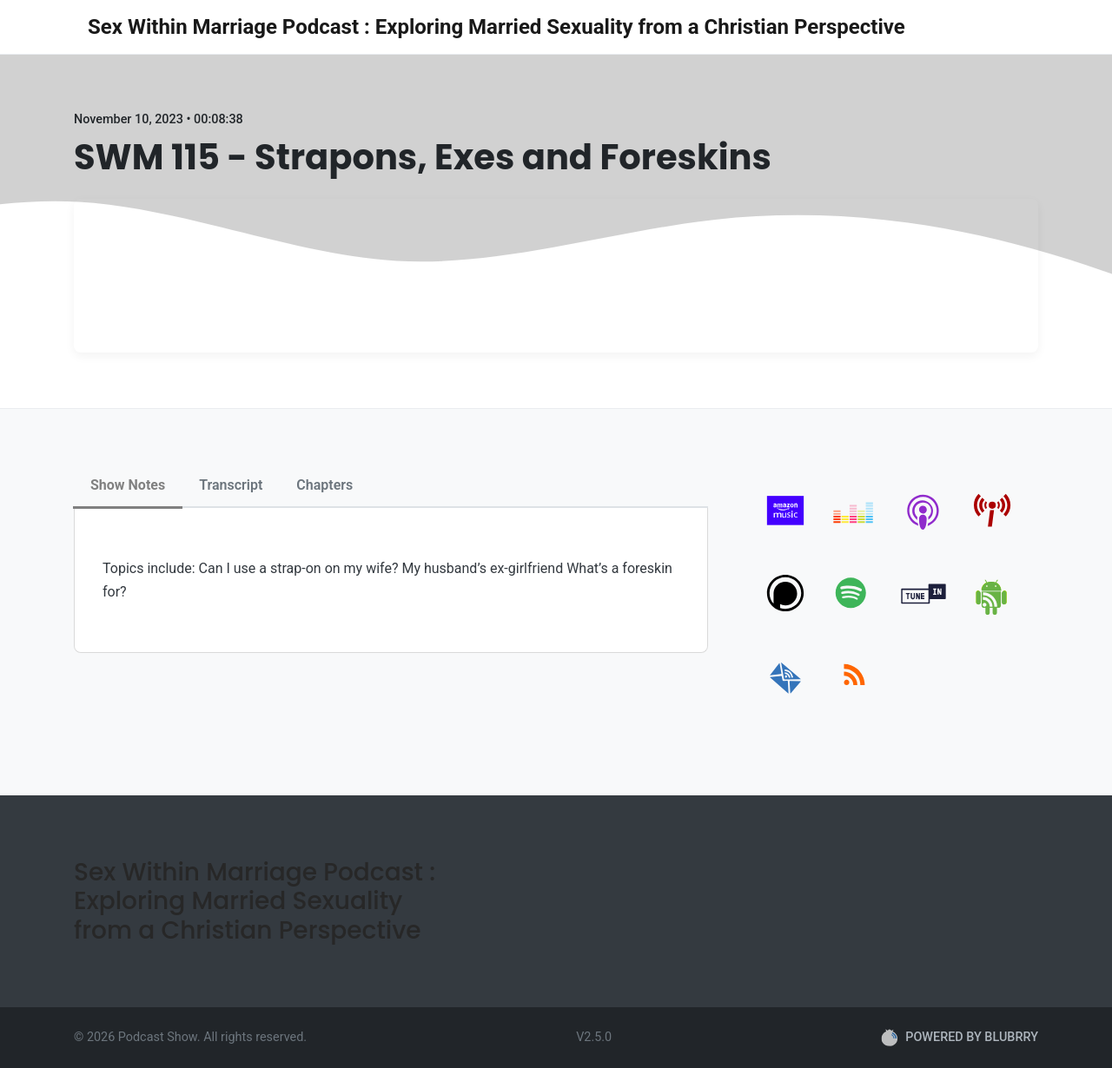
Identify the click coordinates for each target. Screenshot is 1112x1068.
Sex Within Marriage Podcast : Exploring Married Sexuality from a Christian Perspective (496, 27)
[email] (786, 694)
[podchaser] (786, 611)
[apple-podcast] (924, 529)
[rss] (854, 694)
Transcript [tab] (230, 485)
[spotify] (854, 611)
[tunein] (924, 611)
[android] (992, 611)
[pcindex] (992, 529)
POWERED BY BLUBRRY (959, 1037)
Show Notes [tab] (127, 485)
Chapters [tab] (324, 485)
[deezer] (854, 529)
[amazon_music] (786, 529)
